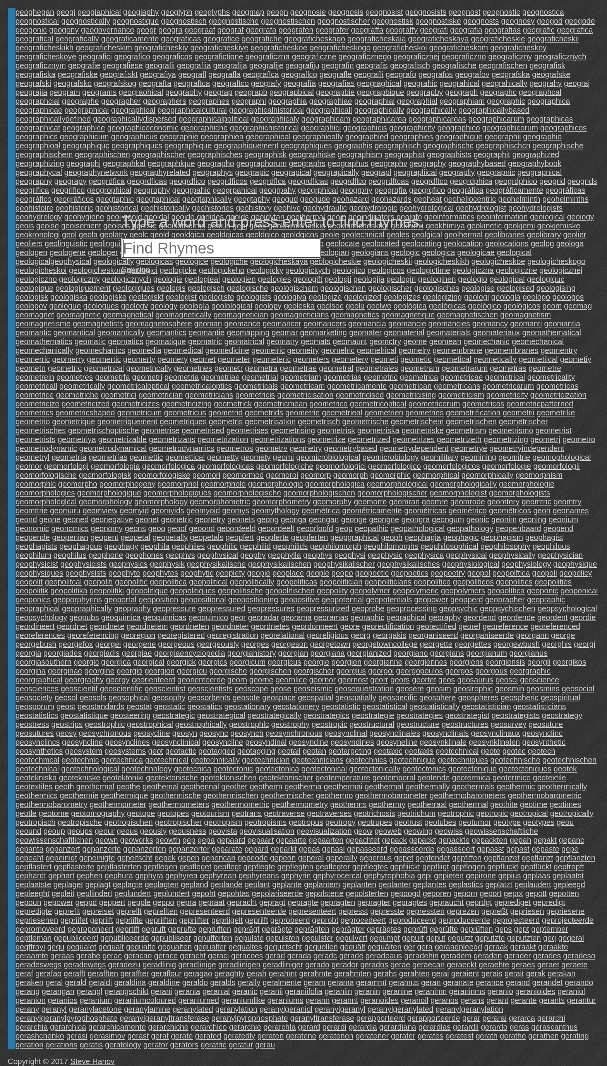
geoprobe (368, 608)
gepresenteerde (259, 911)
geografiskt (119, 74)
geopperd (466, 599)
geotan (314, 751)
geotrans (246, 813)
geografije (266, 65)
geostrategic (174, 715)
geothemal (160, 786)
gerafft (75, 973)
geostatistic (341, 706)
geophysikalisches (408, 564)
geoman (208, 323)
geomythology (275, 510)
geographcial (37, 101)
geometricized (86, 403)
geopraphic (546, 599)
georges (255, 644)
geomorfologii (556, 466)
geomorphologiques (177, 492)
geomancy (490, 323)
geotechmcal (37, 760)
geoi (113, 217)
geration (29, 1044)
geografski (33, 83)
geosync (213, 733)
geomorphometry (281, 501)
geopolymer (370, 590)
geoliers (29, 243)
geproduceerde (464, 920)
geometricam (302, 386)
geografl (192, 74)
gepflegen (160, 866)
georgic (86, 662)
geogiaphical (99, 12)
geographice (83, 127)
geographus (348, 163)
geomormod (243, 475)
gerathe (513, 1036)
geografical (34, 38)
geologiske (108, 297)
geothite (504, 804)
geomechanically (44, 350)
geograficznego (364, 56)
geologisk (31, 297)
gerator (155, 1044)
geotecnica (192, 768)
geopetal (135, 537)
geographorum (262, 163)
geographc (498, 92)
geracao (138, 955)
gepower (58, 902)
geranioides (535, 991)
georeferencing (92, 635)
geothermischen (230, 795)
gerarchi (551, 1018)
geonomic (32, 528)
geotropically (571, 813)
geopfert (240, 537)
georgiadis (102, 653)
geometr (228, 368)
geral (54, 982)
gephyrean (218, 875)
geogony (64, 30)
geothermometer (117, 804)
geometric (381, 377)
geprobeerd (290, 920)
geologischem (294, 288)
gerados (374, 964)
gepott (536, 893)
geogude (315, 199)
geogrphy (356, 190)
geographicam (325, 119)
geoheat (428, 199)
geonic (477, 519)
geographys (212, 172)
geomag (578, 306)
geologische (247, 288)
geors (400, 679)
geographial (417, 101)
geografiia (194, 65)
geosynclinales (394, 733)
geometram (419, 368)
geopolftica (511, 573)
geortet (424, 679)
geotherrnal (468, 804)
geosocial (578, 688)
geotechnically (215, 760)
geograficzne (314, 56)
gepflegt (227, 866)
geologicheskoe (498, 261)
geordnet (72, 626)
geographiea (222, 136)
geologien (239, 279)
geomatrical (244, 341)
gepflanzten (575, 857)
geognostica (543, 12)
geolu (355, 306)
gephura (119, 875)
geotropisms (266, 822)
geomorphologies (45, 492)
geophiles (188, 546)
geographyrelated (160, 172)
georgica (116, 662)
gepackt (422, 840)
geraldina (130, 982)
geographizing (39, 163)
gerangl (90, 991)
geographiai (374, 101)
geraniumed (198, 1000)
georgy (118, 679)
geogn (277, 12)
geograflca (261, 74)
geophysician (560, 555)
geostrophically (201, 724)
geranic (244, 991)
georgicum (248, 662)
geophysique (575, 564)
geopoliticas (296, 582)
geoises (116, 225)
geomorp (315, 475)
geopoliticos (473, 582)
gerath (487, 1036)
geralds (223, 982)
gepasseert (456, 849)
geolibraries (505, 234)
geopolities (553, 582)
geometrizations (277, 439)
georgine (99, 671)
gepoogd (406, 893)
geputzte (490, 938)
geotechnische (515, 760)
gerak (535, 973)
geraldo (195, 982)
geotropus (306, 822)
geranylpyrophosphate (249, 1018)
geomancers (325, 323)
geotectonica (277, 768)
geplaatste (33, 884)
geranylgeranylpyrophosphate (66, 1018)
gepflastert (33, 866)
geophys (318, 555)
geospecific (397, 697)
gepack (394, 840)
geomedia (144, 350)
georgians (447, 653)
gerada (299, 955)
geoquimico (208, 617)
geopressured (221, 608)
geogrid (552, 181)
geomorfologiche (285, 466)
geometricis (255, 395)
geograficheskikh (44, 47)
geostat (139, 706)
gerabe (88, 955)
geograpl (376, 172)
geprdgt (479, 902)
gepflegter (333, 866)
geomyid (134, 510)
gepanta (29, 849)
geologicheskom (97, 270)
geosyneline (397, 742)
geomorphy (332, 501)
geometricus (185, 412)
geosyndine (308, 742)
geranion (30, 1000)
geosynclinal (345, 733)
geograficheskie (498, 38)
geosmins (543, 688)
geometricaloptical (138, 386)
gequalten (175, 947)
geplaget (68, 884)
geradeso (579, 955)
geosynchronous (294, 733)
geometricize (37, 403)
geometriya (77, 439)
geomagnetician (240, 314)
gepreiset (98, 911)
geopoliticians (388, 582)
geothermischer (287, 795)
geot (155, 751)
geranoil (414, 1000)
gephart (61, 875)
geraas (62, 955)
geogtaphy (252, 199)
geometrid (225, 412)
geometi (384, 359)
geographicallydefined (53, 119)
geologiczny (79, 279)
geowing (418, 831)
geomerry (68, 359)
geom (552, 306)
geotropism (223, 822)
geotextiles (34, 786)
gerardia (363, 1027)
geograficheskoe (278, 47)
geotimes (565, 804)
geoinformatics (449, 217)
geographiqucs (136, 145)
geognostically (85, 21)
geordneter (230, 626)
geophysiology (526, 564)
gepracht (242, 902)
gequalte (141, 947)
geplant (257, 884)
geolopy (267, 306)
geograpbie (335, 92)
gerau (265, 1044)
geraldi (100, 982)
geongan (324, 519)
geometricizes (135, 403)
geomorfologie (506, 466)
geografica (575, 30)
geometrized (369, 439)
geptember (549, 929)
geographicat (37, 127)
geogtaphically (206, 199)
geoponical (579, 590)
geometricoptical (378, 403)
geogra (170, 30)
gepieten (449, 875)
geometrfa (112, 377)
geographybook (534, 163)
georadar (263, 617)
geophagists (36, 546)
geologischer (390, 288)
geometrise (160, 430)
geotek (565, 768)
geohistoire (34, 208)
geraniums (285, 1000)
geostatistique (84, 715)
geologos (568, 297)
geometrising (293, 430)
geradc (325, 955)
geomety (256, 457)
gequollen (321, 947)
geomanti (526, 323)
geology (163, 306)
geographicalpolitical (213, 119)
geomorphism (539, 475)
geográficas (565, 190)
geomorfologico (394, 466)
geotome (54, 813)
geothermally (427, 786)
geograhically (504, 83)
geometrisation (270, 421)
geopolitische (240, 590)
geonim (504, 519)
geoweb (388, 831)
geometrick (233, 403)
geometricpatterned (539, 403)
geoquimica (121, 617)
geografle (335, 74)
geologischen (343, 288)
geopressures (270, 608)
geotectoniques (525, 768)
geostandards (100, 706)
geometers (311, 359)
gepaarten (326, 840)
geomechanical (538, 341)
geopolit (29, 582)
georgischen (270, 671)
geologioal (507, 279)
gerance (490, 982)
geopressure (174, 608)
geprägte (277, 929)
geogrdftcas (389, 181)
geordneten (189, 626)
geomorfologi (66, 466)
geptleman (33, 938)
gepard (257, 849)
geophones (144, 555)
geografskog (115, 83)
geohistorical (117, 208)
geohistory (253, 208)
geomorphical (436, 475)
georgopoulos (419, 671)
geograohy (183, 92)
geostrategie (373, 715)
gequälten (384, 947)
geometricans (457, 386)
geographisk (266, 154)
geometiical (538, 359)
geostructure (417, 724)
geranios (62, 1000)
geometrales (376, 368)
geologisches (437, 288)
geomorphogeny (127, 484)
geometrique (73, 421)
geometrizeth (459, 439)
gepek (165, 857)
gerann (317, 1000)
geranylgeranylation (469, 1009)
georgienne (383, 662)
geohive (287, 208)
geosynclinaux (495, 733)
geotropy (341, 822)
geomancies (449, 323)
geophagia (423, 537)
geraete (574, 964)
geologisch (206, 288)
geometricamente (357, 386)
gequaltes (245, 947)
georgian (293, 653)
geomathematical (551, 332)
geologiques (133, 288)
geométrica (321, 510)
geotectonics (424, 768)
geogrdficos (227, 181)
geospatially (355, 697)
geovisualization (324, 831)
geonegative (112, 519)
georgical (149, 662)
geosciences (36, 688)
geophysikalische (216, 564)
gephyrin (296, 875)
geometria (182, 377)
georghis (557, 644)
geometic (416, 359)
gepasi (333, 849)
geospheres (478, 697)
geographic (506, 101)
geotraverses (329, 813)
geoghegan (34, 12)
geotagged (217, 751)
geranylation (236, 1009)
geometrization (222, 439)
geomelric (338, 350)
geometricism (461, 395)
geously (153, 831)
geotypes (538, 822)
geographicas (549, 119)
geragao (198, 973)
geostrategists (516, 715)
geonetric (177, 519)
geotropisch (35, 822)
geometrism (466, 430)
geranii (271, 991)
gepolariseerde (277, 893)
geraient (465, 973)
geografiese (123, 65)
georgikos (569, 662)
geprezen (463, 911)
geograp (218, 92)
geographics (36, 136)
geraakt (523, 947)
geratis (91, 1044)
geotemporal (393, 777)
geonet (147, 519)
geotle (26, 813)
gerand (518, 982)
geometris (226, 421)
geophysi (349, 555)
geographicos (563, 127)
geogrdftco (429, 181)
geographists (449, 154)
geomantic (33, 332)
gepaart (260, 840)
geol (69, 234)
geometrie (302, 412)
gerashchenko (39, 1036)
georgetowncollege (385, 644)
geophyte (124, 573)
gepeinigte (97, 857)
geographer (121, 101)
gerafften (102, 973)
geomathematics (43, 341)
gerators (184, 1044)
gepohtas (234, 893)
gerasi (76, 1036)
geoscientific (121, 688)
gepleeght (32, 893)
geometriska (378, 430)
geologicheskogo (556, 261)
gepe (570, 849)
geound (28, 831)
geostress (32, 724)
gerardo (494, 1027)
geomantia (562, 323)
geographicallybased (493, 110)
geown (106, 840)
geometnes (193, 368)
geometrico (328, 403)
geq (549, 938)
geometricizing (187, 403)
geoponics (33, 599)
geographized (535, 154)
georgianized (369, 653)
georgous (491, 671)
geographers (164, 101)
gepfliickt (405, 866)
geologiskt (146, 297)
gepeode (253, 857)
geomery (173, 359)
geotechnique (412, 760)
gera (424, 947)
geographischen (102, 154)
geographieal (268, 136)
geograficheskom (458, 47)
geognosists (426, 12)
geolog (542, 243)
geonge (354, 519)
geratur (240, 1044)
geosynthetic (544, 742)
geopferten (309, 537)
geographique (188, 145)
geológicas (447, 306)
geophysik (167, 564)
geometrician (161, 395)
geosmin (510, 688)
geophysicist (36, 564)
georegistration (232, 635)
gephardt (30, 875)
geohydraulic (325, 208)
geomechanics (100, 350)
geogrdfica (107, 181)
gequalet (81, 947)
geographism (360, 154)
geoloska (299, 306)
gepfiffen (467, 857)
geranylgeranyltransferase (164, 1018)
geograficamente (130, 38)
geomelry (414, 350)
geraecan (428, 964)
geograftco (230, 83)
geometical (453, 359)
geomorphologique (109, 492)
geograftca (191, 83)
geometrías (108, 457)
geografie (84, 65)
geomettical (185, 457)
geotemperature (343, 777)
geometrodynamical (113, 448)
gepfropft (569, 866)
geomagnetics (355, 314)
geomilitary (439, 457)
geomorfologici (341, 466)
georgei (108, 644)
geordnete (106, 626)
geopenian (70, 537)
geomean (445, 341)
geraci (218, 955)
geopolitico (432, 582)
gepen (188, 857)
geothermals (473, 786)
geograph (461, 92)
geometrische (365, 421)
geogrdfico (187, 181)
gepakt (545, 840)
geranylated (193, 1009)
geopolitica (168, 582)
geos (446, 679)
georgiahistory (251, 653)
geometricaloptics (202, 386)
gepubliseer (171, 938)
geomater (365, 332)
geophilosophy (505, 546)
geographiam (462, 101)
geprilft (256, 920)
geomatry (282, 341)
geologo (536, 297)
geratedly (239, 1036)
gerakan (561, 973)
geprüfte (444, 929)
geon (541, 510)
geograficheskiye (219, 47)
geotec (514, 751)
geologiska (68, 297)
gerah (256, 973)
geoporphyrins (77, 599)
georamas (331, 617)
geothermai (343, 786)
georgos (459, 671)
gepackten (490, 840)
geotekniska (36, 777)
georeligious (328, 635)
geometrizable (122, 439)
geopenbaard (518, 528)
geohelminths (565, 199)
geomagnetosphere (158, 323)
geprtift (127, 929)
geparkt (284, 849)
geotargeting (349, 751)
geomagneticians (299, 314)
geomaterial (404, 332)
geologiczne (516, 270)
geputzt (460, 938)
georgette (436, 644)
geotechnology (147, 768)
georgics (212, 662)
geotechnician (266, 760)
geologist (181, 297)
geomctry (385, 341)
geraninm (431, 991)
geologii (337, 279)
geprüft (415, 929)
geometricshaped (85, 412)
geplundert (133, 893)
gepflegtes (370, 866)
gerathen (543, 1036)
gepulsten (283, 938)
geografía (299, 83)
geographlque (171, 163)
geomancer (281, 323)
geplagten (162, 884)
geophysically (512, 555)
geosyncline (82, 742)
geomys (235, 510)
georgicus (285, 662)
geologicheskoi (41, 270)
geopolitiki (106, 590)
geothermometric (240, 804)
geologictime (428, 270)
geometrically (82, 386)
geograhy (546, 83)
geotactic (180, 751)
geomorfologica (168, 466)
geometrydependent (414, 448)
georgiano (410, 653)
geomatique (166, 341)
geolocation (463, 243)
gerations (61, 1044)
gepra (186, 902)
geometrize (326, 439)
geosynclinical (176, 742)
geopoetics (410, 573)
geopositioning (253, 599)
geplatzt (498, 884)
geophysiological (470, 564)
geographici (321, 127)
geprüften (476, 929)
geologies (274, 279)
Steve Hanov (92, 1061)
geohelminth (519, 199)
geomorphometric (220, 501)
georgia (28, 653)
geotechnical (167, 760)
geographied (366, 136)
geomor (28, 466)
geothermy (387, 804)
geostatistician (486, 706)
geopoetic (372, 573)
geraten (270, 1036)
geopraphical (37, 608)
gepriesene (565, 911)
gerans (472, 1000)
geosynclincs (37, 742)
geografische (454, 65)
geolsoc (330, 306)
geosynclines (127, 742)
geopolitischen (290, 590)
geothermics (36, 795)
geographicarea (379, 119)
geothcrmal (95, 786)
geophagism (502, 537)
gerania (187, 991)
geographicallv (379, 110)
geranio (500, 991)
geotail (289, 751)
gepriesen (527, 911)
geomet (203, 359)
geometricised (360, 395)
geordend (479, 617)
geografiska (35, 74)
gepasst (490, 849)
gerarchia (31, 1027)
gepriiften (161, 920)
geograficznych (560, 56)
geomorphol (178, 484)
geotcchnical (457, 751)
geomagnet (34, 314)
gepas (309, 849)
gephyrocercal (337, 875)
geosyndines (352, 742)
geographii (503, 136)
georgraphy (84, 679)
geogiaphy (141, 12)
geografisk (547, 65)
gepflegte (259, 866)
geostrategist (467, 715)
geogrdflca (268, 181)
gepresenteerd (205, 911)
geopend (559, 528)
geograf (231, 30)
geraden (487, 955)
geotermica (471, 777)
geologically (113, 261)
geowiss (449, 831)
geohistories (213, 208)
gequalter (210, 947)
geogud (285, 199)
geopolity (332, 590)
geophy (253, 555)
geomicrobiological (328, 457)
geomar (285, 332)
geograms (99, 92)
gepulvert (351, 938)
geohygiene (84, 217)
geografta (155, 83)
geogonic (31, 30)
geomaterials (449, 332)
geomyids (167, 510)
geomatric (205, 341)
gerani (161, 991)
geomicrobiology (390, 457)
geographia (287, 101)
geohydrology (38, 217)
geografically (77, 38)
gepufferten (212, 938)
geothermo (334, 795)
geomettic (146, 457)
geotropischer (178, 822)
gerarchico (209, 1027)
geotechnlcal (37, 768)
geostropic (329, 724)
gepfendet (432, 857)
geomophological (561, 457)
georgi (584, 644)
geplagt (98, 884)
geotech (541, 751)
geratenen (336, 1036)
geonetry (210, 519)
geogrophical (109, 190)
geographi (248, 101)
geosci (507, 679)
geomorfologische (46, 475)
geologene (68, 252)
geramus (404, 982)
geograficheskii (553, 38)
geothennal (200, 786)
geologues (101, 306)
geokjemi (519, 225)
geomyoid (203, 510)
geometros (234, 448)
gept (521, 929)
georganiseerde (487, 635)
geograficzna (267, 56)
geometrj (545, 439)
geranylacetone (95, 1009)
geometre (544, 368)
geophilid (255, 546)
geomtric (537, 501)
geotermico (511, 777)
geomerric (32, 359)
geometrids (264, 412)
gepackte (454, 840)
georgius (351, 671)
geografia (466, 30)
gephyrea (181, 875)
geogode (580, 21)
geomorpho (77, 484)
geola (88, 234)
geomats (316, 341)
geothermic (516, 786)
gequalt (111, 947)
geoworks (136, 840)
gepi (424, 875)
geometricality (551, 377)
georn (237, 679)
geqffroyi (30, 947)
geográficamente (514, 190)
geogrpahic (191, 190)
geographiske (312, 154)
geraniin (338, 991)
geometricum (139, 412)
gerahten (414, 973)
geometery (350, 359)
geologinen (437, 279)
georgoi (381, 671)
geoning (532, 519)
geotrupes (375, 822)
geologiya (290, 297)
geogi (66, 12)
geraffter (134, 973)
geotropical (529, 813)
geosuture (545, 724)
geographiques (306, 145)
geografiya (158, 74)
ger (409, 947)
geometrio (32, 421)
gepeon (283, 857)
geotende (434, 777)
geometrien (384, 412)
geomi (283, 457)
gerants (552, 1000)
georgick (181, 662)
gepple (139, 902)
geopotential (343, 599)
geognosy (518, 21)
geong (268, 519)
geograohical (141, 92)
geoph (392, 537)
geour (105, 831)
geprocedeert (363, 920)
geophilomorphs (391, 546)
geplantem (322, 884)
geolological (231, 306)
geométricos (510, 510)
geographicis (365, 127)
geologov (31, 306)
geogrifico (68, 190)
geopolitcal (63, 582)
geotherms (348, 804)
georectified (436, 626)
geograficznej (416, 56)
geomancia (367, 323)
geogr (146, 30)
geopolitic (131, 582)
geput (436, 938)
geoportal (120, 599)
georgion (160, 671)
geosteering (130, 715)
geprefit (67, 911)
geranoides (379, 1000)
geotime (533, 804)
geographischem (44, 154)
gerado (317, 964)
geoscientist (165, 688)
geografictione (219, 56)
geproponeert (91, 929)
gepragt (272, 902)
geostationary (247, 706)
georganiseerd (433, 635)
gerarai (494, 1018)
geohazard (351, 199)
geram (315, 982)
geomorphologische (247, 492)
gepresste (387, 911)
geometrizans (172, 439)
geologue (65, 306)
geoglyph (176, 12)
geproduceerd (412, 920)
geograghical (379, 83)
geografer (332, 30)
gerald (76, 982)
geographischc (448, 145)
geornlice (291, 679)
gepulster (317, 938)
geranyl (54, 1009)
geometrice (34, 395)
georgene (139, 644)
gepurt (413, 938)
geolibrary (544, 234)
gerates (431, 1036)
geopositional (203, 599)
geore (350, 626)
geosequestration (364, 688)
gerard (309, 1027)
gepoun (28, 902)
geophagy (121, 546)
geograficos (172, 56)
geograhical (459, 83)
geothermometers (179, 804)
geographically (431, 110)
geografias (503, 30)
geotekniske (79, 777)
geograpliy (457, 172)
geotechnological (90, 768)
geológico (484, 306)
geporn (465, 893)
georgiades (62, 653)
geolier (574, 234)
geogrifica (32, 190)
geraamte (31, 955)
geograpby (424, 92)
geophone (106, 555)
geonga (294, 519)
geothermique (124, 795)
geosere (410, 688)
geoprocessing (412, 608)
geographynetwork (96, 172)
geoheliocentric (470, 199)
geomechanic (486, 341)
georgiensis (505, 662)
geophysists (85, 573)
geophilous (551, 546)
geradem (456, 955)
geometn (30, 368)
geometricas (557, 386)
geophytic (197, 573)
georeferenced (555, 626)
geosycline (152, 733)
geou (565, 822)
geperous (376, 857)
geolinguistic (66, 243)
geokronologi (37, 234)
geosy (66, 733)
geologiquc (545, 279)
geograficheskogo (339, 47)
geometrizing (506, 439)
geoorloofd (315, 528)
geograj (577, 83)
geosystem (84, 751)
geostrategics (327, 715)
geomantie (207, 332)
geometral (336, 368)
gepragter (374, 902)
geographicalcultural (192, 110)
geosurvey (508, 724)
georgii (538, 662)
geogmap (248, 12)
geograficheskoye (45, 56)
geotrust (408, 822)
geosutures (34, 733)
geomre (435, 501)
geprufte (182, 929)
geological (514, 252)
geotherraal (427, 804)
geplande (226, 884)
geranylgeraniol (286, 1009)
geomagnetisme (42, 323)
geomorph (350, 475)
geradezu (124, 964)
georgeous (176, 644)
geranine (397, 991)
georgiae (137, 653)
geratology (123, 1044)
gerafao (48, 973)
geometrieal (342, 412)
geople (317, 573)
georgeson (289, 644)
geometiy (575, 359)
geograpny (33, 181)
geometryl (32, 457)
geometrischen (471, 421)
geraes (523, 964)
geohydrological (427, 208)
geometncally (149, 368)
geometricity (507, 395)
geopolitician (340, 582)
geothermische (175, 795)
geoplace (288, 573)
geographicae (38, 110)
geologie (168, 279)
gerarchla (279, 1027)
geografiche (262, 38)
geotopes (173, 813)
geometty (223, 457)
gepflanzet (502, 857)
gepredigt (549, 902)
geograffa (367, 30)
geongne (384, 519)
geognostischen (288, 21)
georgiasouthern (43, 662)
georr (379, 679)
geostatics (204, 706)
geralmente (281, 982)
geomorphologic (275, 484)
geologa (570, 243)
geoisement (81, 225)
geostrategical (221, 715)
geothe (128, 786)
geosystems (125, 751)
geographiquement (246, 145)
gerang (27, 991)
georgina (30, 671)
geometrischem (417, 421)
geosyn (184, 733)
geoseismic (312, 688)
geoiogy (580, 217)
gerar (471, 1018)
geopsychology (41, 617)
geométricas (425, 510)
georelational (283, 635)
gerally (249, 982)
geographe (80, 101)
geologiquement (82, 288)
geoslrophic (473, 688)
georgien (346, 662)
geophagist (544, 537)
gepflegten (295, 866)
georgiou (192, 671)
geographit (491, 154)
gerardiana (398, 1027)
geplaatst (568, 875)
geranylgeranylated (401, 1009)
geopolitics (514, 582)
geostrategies (419, 715)
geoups (80, 831)
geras (519, 1027)
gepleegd (569, 884)
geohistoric (74, 208)
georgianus (528, 653)
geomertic (104, 359)
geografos (435, 74)
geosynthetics (39, 751)
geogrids (582, 181)
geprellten (161, 911)
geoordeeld (236, 528)
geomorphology (161, 501)
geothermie (79, 795)
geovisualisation (266, 831)
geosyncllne (222, 742)
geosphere (437, 697)
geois (24, 225)
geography (428, 163)
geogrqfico (427, 190)
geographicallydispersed (135, 119)
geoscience (539, 679)
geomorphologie (526, 484)
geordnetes (270, 626)
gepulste (249, 938)
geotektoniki (123, 777)
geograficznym (40, 65)
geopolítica (506, 590)
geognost (464, 12)
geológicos (521, 306)
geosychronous (105, 733)
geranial (216, 991)
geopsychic (458, 608)
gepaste (545, 849)
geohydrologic (373, 208)
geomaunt (350, 341)
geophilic (222, 546)
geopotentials (389, 599)
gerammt (371, 982)
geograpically (336, 172)
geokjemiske (558, 225)
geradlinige (197, 964)
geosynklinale (443, 742)
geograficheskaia (376, 38)
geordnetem (147, 626)
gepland (194, 884)
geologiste (216, 297)
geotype (507, 822)
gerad (275, 955)
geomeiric (268, 350)
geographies (412, 136)
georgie (316, 662)
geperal (311, 857)
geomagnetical (128, 314)
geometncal (104, 368)
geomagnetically (183, 314)
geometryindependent (526, 448)
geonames (571, 510)
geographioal (37, 145)
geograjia (31, 92)
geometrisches (40, 430)
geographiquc (85, 145)
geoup (54, 831)
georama (296, 617)
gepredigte (33, 911)
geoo (156, 528)
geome (415, 341)
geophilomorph (335, 546)
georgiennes (426, 662)
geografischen (502, 65)
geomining (478, 457)
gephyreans (258, 875)
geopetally (170, 537)
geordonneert (315, 626)
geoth (64, 786)
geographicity (412, 127)
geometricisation (305, 395)
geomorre (370, 501)
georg (360, 635)
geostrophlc (249, 724)
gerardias (434, 1027)
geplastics (466, 884)
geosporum (34, 706)
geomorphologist (458, 492)
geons (135, 528)
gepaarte (291, 840)
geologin (401, 279)
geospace (279, 697)
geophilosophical (449, 546)
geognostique (135, 21)
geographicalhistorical (266, 110)
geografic (538, 30)
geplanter (395, 884)
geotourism (210, 813)
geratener (372, 1036)
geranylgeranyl (340, 1009)
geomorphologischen (319, 492)
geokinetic (484, 225)
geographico (458, 127)
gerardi (334, 1027)
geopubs (84, 617)
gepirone (481, 875)
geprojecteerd (516, 920)
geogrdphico (516, 181)
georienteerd (153, 679)
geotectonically (374, 768)
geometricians (209, 395)
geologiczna (473, 270)
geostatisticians (539, 706)
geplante (287, 884)
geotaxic (388, 751)
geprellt (129, 911)
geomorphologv (105, 501)
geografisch (410, 65)
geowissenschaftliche (501, 831)
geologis (171, 288)
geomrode (467, 501)
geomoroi (282, 475)
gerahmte (315, 973)
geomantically (120, 332)
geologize (325, 297)
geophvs (180, 555)
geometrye (469, 448)
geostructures (465, 724)
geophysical (466, 555)
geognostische (234, 21)
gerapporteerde (433, 1018)
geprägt (246, 929)
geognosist (384, 12)
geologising (556, 288)
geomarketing (323, 332)
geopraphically (87, 608)
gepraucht (446, 902)
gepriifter (194, 920)
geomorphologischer (392, 492)
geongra (415, 519)
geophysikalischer (344, 564)
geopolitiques (193, 590)
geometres (75, 377)
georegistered (181, 635)
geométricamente (372, 510)
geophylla (284, 555)
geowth (167, 840)
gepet (403, 857)
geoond (202, 528)
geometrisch (319, 421)
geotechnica (122, 760)
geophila (155, 546)
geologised (515, 288)
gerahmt (283, 973)
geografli (369, 74)
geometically (494, 359)
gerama (341, 982)
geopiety (230, 573)
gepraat (212, 902)
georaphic (367, 617)
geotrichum (416, 813)
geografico (132, 56)
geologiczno (36, 279)
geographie (179, 136)
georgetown (330, 644)
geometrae (298, 368)
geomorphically (487, 475)
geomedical (183, 350)
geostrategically (274, 715)
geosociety (34, 697)
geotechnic (80, 760)
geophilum (33, 555)
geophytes (160, 573)
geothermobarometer (391, 795)
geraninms (467, 991)
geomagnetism (525, 314)
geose (280, 688)
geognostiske (438, 21)
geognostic (501, 12)
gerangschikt (126, 991)
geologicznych (126, 279)
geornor (322, 679)
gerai (440, 973)
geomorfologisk (105, 475)
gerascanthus (554, 1027)
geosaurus (475, 679)
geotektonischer (286, 777)
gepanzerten (144, 849)
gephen (90, 875)
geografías (336, 83)
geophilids (290, 546)
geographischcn (503, 145)
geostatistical (384, 706)
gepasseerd (367, 849)
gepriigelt (227, 920)
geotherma (303, 786)
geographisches (215, 154)
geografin (338, 65)
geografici (95, 56)
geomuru (65, 510)
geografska (511, 74)
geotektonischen (228, 777)
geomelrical (376, 350)
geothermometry (299, 804)
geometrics (34, 412)
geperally (341, 857)
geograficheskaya (438, 38)
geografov (472, 74)
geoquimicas (164, 617)
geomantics (166, 332)
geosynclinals (445, 733)
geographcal (540, 92)
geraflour (166, 973)
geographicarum (496, 119)
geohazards (391, 199)
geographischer (158, 154)
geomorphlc (35, 484)
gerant (497, 1000)
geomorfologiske (162, 475)
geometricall (36, 386)
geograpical (291, 172)
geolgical (427, 234)
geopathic (371, 528)
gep (188, 840)
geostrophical (150, 724)
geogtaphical (158, 199)
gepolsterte (324, 893)
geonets (241, 519)
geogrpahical (235, 190)
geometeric (272, 359)
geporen (437, 893)
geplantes (430, 884)
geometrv (271, 448)
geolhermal (463, 234)
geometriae (220, 377)
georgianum (486, 653)
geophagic (460, 537)
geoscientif (79, 688)
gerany (27, 1009)
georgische (228, 671)
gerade (351, 955)
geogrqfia (390, 190)
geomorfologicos (451, 466)
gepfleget (195, 866)
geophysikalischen (279, 564)
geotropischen (128, 822)
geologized (362, 297)
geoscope (251, 688)
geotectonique (472, 768)
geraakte (553, 947)
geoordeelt (276, 528)
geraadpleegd (458, 947)
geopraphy (132, 608)
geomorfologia (115, 466)
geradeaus (383, 955)
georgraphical (38, 679)
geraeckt (462, 964)
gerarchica (68, 1027)
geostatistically (434, 706)
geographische (558, 145)
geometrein (34, 377)
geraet (548, 964)
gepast (518, 849)
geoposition (158, 599)
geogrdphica (471, 181)
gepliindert (94, 893)
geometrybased (350, 448)
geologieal (202, 279)
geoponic (542, 590)
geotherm (266, 786)
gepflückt (535, 866)
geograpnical (540, 172)
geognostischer (343, 21)
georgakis (389, 635)
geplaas (536, 875)
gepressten (425, 911)
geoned (76, 519)
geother (234, 786)
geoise (47, 225)
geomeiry (303, 350)
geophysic (385, 555)
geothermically (562, 786)
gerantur (581, 1000)
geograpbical (291, 92)
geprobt (325, 920)
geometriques (182, 421)
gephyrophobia (389, 875)
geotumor (474, 822)
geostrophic (105, 724)
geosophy (169, 697)
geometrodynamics (181, 448)
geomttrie (31, 510)
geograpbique (380, 92)
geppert (112, 902)
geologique (34, 288)
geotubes (440, 822)
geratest (459, 1036)
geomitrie (514, 457)
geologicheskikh (441, 261)
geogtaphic (115, 199)
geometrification (473, 412)
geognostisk (392, 21)
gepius (509, 875)
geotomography (98, 813)
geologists (253, 297)
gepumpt (385, 938)
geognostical (37, 21)
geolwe (379, 306)
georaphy (445, 617)
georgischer (313, 671)
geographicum (84, 136)
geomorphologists (519, 492)
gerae (400, 964)
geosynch (247, 733)
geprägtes (384, 929)
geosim (438, 688)
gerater (403, 1036)
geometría (68, 457)
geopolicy (575, 573)
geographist (404, 154)
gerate (182, 1036)
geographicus (134, 136)
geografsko (72, 83)
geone (50, 519)
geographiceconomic (143, 127)
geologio (472, 279)
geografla (224, 74)
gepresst (353, 911)
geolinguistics (112, 243)
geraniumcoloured (145, 1000)
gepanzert (63, 849)
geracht (193, 955)
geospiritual (560, 697)
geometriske (422, 430)
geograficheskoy (518, 47)
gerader (517, 955)
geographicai (87, 110)
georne (261, 679)
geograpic (252, 172)
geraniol (571, 991)
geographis (353, 145)
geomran (404, 501)
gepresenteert (312, 911)
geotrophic (456, 813)
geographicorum (510, 127)
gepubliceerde (124, 938)
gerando (579, 982)
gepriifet (74, 920)
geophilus (70, 555)
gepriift (101, 920)
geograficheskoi (400, 47)
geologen (31, 252)
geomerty (139, 359)
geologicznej (560, 270)
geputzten (524, 938)
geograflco (299, 74)
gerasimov (107, 1036)
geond (26, 519)
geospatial (315, 697)
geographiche (204, 127)
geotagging (256, 751)
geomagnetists (98, 323)
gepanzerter (189, 849)
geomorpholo (223, 484)
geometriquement (127, 421)
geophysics (128, 564)
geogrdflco (348, 181)
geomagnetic (79, 314)
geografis (372, 65)
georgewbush (516, 644)
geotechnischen (569, 760)
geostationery (296, 706)
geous (127, 831)
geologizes (402, 297)
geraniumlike (243, 1000)
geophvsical (217, 555)
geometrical (505, 377)
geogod (550, 21)
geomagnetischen (467, 314)
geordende (516, 617)
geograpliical (415, 172)
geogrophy (152, 190)
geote (490, 751)
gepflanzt (537, 857)
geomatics (125, 341)
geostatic (169, 706)
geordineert (35, 626)
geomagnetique (408, 314)
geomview (99, 510)
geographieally (318, 136)
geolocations (506, 243)
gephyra (149, 875)
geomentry (558, 350)
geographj (83, 163)
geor (238, 617)
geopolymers (463, 590)
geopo (342, 573)
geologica (438, 252)
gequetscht (283, 947)
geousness (187, 831)
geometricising (411, 395)
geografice (221, 38)
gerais (491, 973)
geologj (476, 297)
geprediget (512, 902)
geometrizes (414, 439)
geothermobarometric (544, 795)
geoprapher (505, 599)
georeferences (40, 635)
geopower (431, 599)
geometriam (300, 377)
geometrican (410, 386)
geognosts (481, 21)
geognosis (345, 12)
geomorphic (390, 475)
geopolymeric (416, 590)
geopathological (418, 528)
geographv (389, 163)
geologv (134, 306)
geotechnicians (317, 760)
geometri (147, 377)
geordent (552, 617)
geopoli (544, 573)
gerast (138, 1036)
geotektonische (172, 777)
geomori (206, 475)
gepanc (571, 840)
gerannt (345, 1000)
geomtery (503, 501)
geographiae (330, 101)
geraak (496, 947)
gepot (513, 893)
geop (344, 528)
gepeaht (29, 857)
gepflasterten (118, 866)
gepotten (564, 893)
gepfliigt (435, 866)
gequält (352, 947)
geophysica (424, 555)
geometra (261, 368)
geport (491, 893)
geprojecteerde (567, 920)
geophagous (80, 546)
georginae (65, 671)
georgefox (75, 644)
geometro (578, 439)
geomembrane (457, 350)
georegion (138, 635)
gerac (112, 955)
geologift (307, 279)
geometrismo (511, 430)
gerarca (522, 1018)
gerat (160, 1036)
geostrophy (290, 724)
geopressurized (323, 608)
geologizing (442, 297)
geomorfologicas (225, 466)
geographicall (329, 110)
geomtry (567, 501)
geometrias (342, 377)
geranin (367, 991)
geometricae (461, 377)
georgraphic (530, 671)
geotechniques (463, 760)
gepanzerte (101, 849)
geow (363, 831)
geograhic (420, 83)
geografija (230, 65)
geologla (506, 297)
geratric (213, 1044)
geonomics (70, 528)
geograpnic (496, 172)
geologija (368, 279)
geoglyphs (212, 12)
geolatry (113, 234)
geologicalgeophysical (53, 261)
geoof (177, 528)
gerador (344, 964)
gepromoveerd (40, 929)
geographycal (38, 172)
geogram (65, 92)
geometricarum (508, 386)
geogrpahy (277, 190)
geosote (246, 697)
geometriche (77, 395)
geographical (133, 110)
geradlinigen (239, 964)
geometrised (203, 430)
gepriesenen (36, 920)
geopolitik (31, 590)
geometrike (556, 412)
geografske (551, 74)
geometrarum (465, 368)
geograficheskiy (161, 47)
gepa (206, 840)
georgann (532, 635)
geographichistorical (264, 127)
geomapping (248, 332)
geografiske (78, 74)
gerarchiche (168, 1027)
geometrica (419, 377)
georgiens (466, 662)
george (563, 635)
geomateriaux (496, 332)
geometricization (558, 395)
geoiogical (547, 217)
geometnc (65, 368)
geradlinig (159, 964)
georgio (129, 671)
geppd (86, 902)
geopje (258, 573)
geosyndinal (266, 742)
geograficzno (464, 56)
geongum (448, 519)
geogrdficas (147, 181)
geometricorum (434, 403)
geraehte (494, 964)
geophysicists (83, 564)
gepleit (62, 893)
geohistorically (165, 208)
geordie (583, 617)
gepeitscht (134, 857)
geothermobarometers (468, 795)
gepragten (337, 902)
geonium (563, 519)
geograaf (200, 30)
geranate (458, 982)
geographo (215, 163)
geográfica (465, 190)
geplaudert (532, 884)
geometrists (35, 439)
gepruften (215, 929)
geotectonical (324, 768)
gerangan (58, 991)
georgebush (36, 644)
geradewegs (85, 964)
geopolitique (147, 590)
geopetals (206, 537)
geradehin (421, 955)
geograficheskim (104, 47)
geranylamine (147, 1009)
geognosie (308, 12)
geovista (222, 831)
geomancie (407, 323)
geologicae (476, 252)
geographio (542, 136)
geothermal (384, 786)
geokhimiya (445, 225)
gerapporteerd (381, 1018)
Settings (135, 269)
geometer (234, 359)
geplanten (359, 884)
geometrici (118, 395)
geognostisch (184, 21)
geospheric (519, 697)
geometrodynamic (46, 448)
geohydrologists (535, 208)
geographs (307, 163)
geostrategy (562, 715)
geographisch (397, 145)
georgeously (218, 644)
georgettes (472, 644)
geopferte (272, 537)
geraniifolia (303, 991)
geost (66, 706)
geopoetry (447, 573)
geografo (401, 74)
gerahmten (352, 973)
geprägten (312, 929)
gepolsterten (367, 893)
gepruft (154, 929)
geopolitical (208, 582)
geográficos (74, 199)
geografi (434, 30)
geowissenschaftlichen (54, 840)
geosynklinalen (494, 742)
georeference (505, 626)
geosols (93, 697)
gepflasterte (74, 866)
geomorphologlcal (46, 501)
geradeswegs (38, 964)
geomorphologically (463, 484)
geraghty (229, 973)
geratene (301, 1036)
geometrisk (336, 430)
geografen (296, 30)
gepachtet (363, 840)
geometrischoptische (103, 430)
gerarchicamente (117, 1027)
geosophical (129, 697)
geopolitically (252, 582)
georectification (388, 626)
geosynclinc (542, 733)
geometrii (519, 412)
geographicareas (437, 119)
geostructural (372, 724)
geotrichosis (374, 813)
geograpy (70, 181)
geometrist (553, 430)
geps (503, 929)
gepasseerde (411, 849)
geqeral (571, 938)
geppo (164, 902)
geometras (508, 368)
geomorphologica (334, 484)
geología (194, 306)
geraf (24, 973)
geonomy (107, 528)
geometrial (260, 377)
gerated (208, 1036)
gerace (166, 955)
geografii (160, 65)
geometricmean (280, 403)
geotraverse (284, 813)
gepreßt (494, 911)
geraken (29, 982)
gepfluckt (502, 866)
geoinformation (502, 217)
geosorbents (209, 697)
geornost (353, 679)
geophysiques (39, 573)
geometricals (256, 386)
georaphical (407, 617)
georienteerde (201, 679)
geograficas (181, 38)
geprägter (348, 929)
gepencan (218, 857)
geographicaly (275, 119)
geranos (444, 1000)
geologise (478, 288)
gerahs (385, 973)
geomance (242, 323)
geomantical (74, 332)
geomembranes (511, 350)
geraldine (164, 982)
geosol (66, 697)
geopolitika (68, 590)
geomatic (90, 341)
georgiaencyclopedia (189, 653)
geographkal (124, 163)
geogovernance (107, 30)
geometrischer (523, 421)
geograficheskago (314, 38)
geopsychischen (507, 608)
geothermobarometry (51, 804)
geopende (32, 537)
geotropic (492, 813)
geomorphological (397, 484)
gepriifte (129, 920)
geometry (306, 448)
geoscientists (210, 688)
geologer (103, 252)
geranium (96, 1000)
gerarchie (245, 1027)
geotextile (549, 777)
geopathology (470, 528)
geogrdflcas (308, 181)
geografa (261, 30)
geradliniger (282, 964)
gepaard (231, 840)
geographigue (458, 136)
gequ (56, 947)
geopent (104, 537)
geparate (227, 849)
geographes (209, 101)
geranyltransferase (322, 1018)
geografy (266, 83)
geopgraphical (354, 537)
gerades (547, 955)
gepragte (303, 902)
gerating (575, 1036)
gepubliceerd (76, 938)
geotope (141, 813)
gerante (524, 1000)
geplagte (127, 884)
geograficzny (510, 56)
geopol (478, 573)
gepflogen (468, 866)
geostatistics (36, 715)
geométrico (467, 510)
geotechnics (366, 760)
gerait (514, 973)
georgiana (327, 653)
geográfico (33, 199)
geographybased (477, 163)
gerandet (547, 982)
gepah (521, 840)
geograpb (251, 92)
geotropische (80, 822)
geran (431, 982)
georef (469, 626)
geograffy (402, 30)
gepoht (204, 893)
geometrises (247, 430)
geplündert (171, 893)
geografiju (302, 65)
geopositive (299, 599)
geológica (410, 306)
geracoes (247, 955)
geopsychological (567, 608)
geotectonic (233, 768)
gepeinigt (61, 857)
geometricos (483, 403)
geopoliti (98, 582)
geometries (424, 412)
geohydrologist (481, 208)
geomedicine (227, 350)
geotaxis (419, 751)
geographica (548, 101)
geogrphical (318, 190)
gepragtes (410, 902)
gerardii (466, 1027)
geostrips (66, 724)
